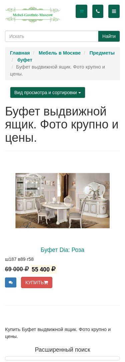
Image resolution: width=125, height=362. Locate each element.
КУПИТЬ (36, 282)
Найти (109, 36)
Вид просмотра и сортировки (47, 92)
